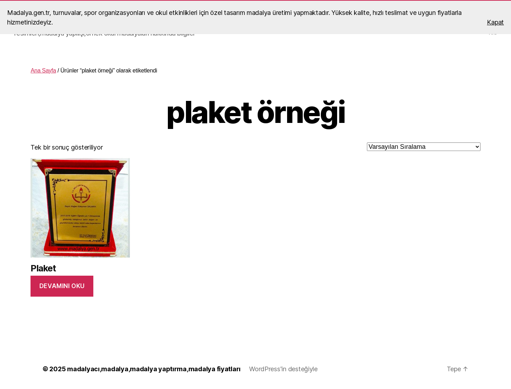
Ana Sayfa (43, 70)
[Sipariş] (423, 146)
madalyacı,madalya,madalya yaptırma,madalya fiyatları (154, 369)
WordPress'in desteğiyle (283, 369)
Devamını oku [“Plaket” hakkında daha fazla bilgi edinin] (62, 286)
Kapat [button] (495, 22)
